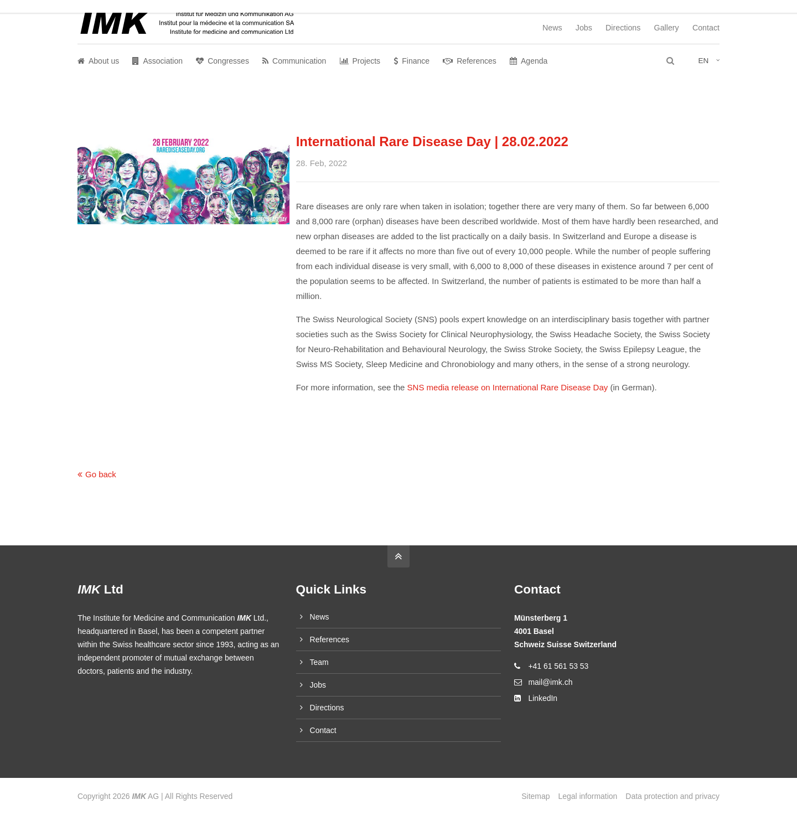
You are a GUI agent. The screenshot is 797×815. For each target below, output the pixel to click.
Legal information (587, 796)
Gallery (666, 27)
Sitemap (535, 796)
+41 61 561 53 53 (558, 666)
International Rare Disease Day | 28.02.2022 (432, 141)
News (552, 27)
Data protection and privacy (672, 796)
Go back (100, 474)
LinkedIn (542, 698)
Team (319, 662)
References (329, 639)
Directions (622, 27)
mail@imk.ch (550, 682)
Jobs (584, 27)
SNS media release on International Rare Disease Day (507, 387)
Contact (706, 27)
